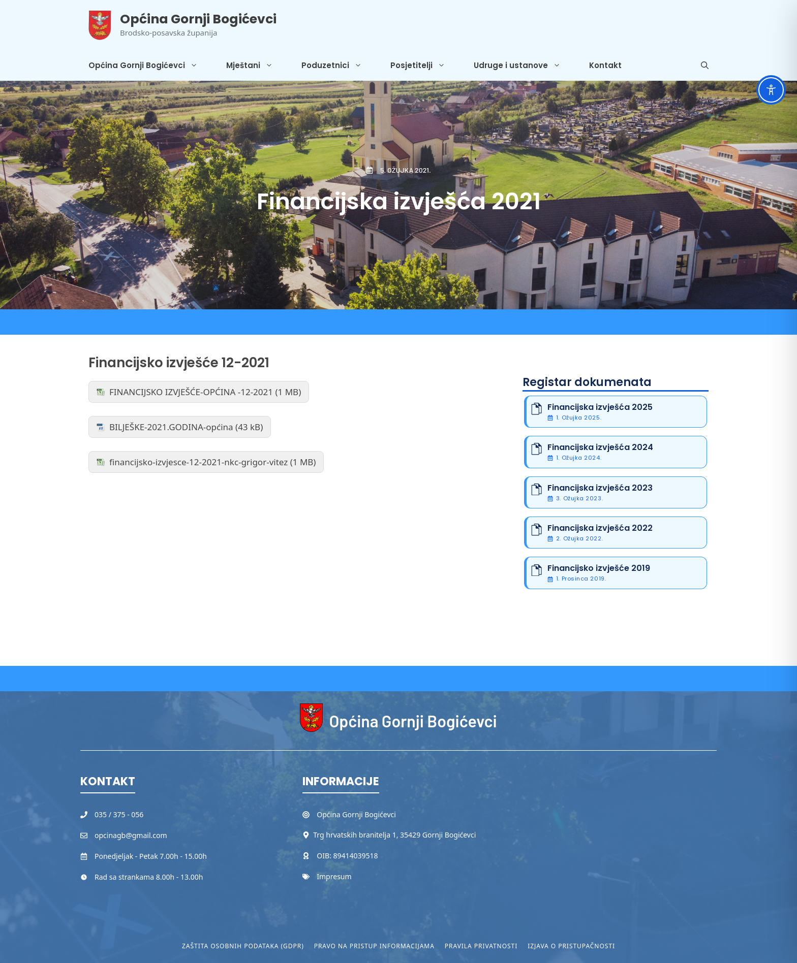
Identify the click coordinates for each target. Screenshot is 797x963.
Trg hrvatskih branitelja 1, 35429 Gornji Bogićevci (394, 835)
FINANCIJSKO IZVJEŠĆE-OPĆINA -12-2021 (191, 392)
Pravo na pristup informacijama (374, 946)
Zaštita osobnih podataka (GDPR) (243, 946)
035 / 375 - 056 (119, 814)
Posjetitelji (424, 65)
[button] (705, 65)
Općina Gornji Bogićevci (198, 19)
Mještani (256, 65)
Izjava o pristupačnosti (571, 946)
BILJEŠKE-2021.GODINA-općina (171, 427)
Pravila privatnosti (481, 946)
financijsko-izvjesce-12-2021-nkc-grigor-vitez (198, 462)
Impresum (334, 876)
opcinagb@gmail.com (131, 835)
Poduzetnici (338, 65)
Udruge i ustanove (524, 65)
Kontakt (605, 65)
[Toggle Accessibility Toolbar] (771, 90)
